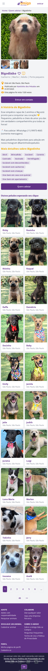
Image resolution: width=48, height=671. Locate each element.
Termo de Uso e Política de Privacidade (34, 637)
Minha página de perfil (11, 647)
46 (20, 598)
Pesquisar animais (9, 618)
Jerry (28, 537)
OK (24, 666)
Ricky (5, 230)
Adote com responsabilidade (8, 614)
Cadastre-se (6, 650)
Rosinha (30, 230)
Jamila (29, 384)
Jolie (5, 422)
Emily (5, 384)
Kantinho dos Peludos (26, 86)
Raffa (5, 307)
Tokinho (7, 537)
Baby (28, 345)
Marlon (30, 499)
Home (4, 10)
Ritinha (6, 268)
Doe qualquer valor (32, 613)
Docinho (7, 345)
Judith (29, 422)
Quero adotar (15, 10)
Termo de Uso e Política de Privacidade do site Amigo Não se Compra (24, 659)
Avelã (29, 576)
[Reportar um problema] (23, 73)
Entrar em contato (24, 99)
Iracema (7, 576)
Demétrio (31, 307)
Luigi (28, 460)
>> (27, 598)
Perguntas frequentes (33, 633)
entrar (40, 3)
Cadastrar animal (8, 627)
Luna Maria (8, 499)
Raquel (30, 268)
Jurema (6, 460)
